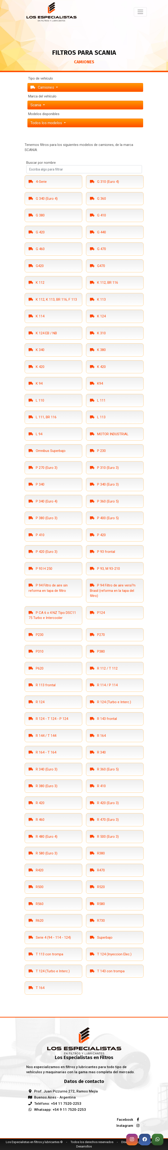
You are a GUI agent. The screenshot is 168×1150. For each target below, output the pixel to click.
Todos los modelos (46, 123)
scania (36, 105)
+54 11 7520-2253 (66, 1104)
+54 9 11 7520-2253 (69, 1110)
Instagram (129, 1126)
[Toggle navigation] (140, 11)
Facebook (129, 1120)
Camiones (42, 87)
